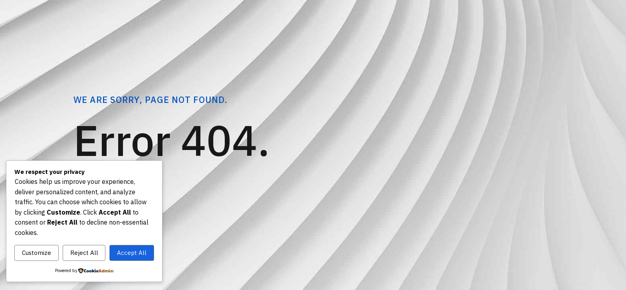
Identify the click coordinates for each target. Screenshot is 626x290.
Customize (36, 252)
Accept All (132, 252)
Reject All (84, 252)
